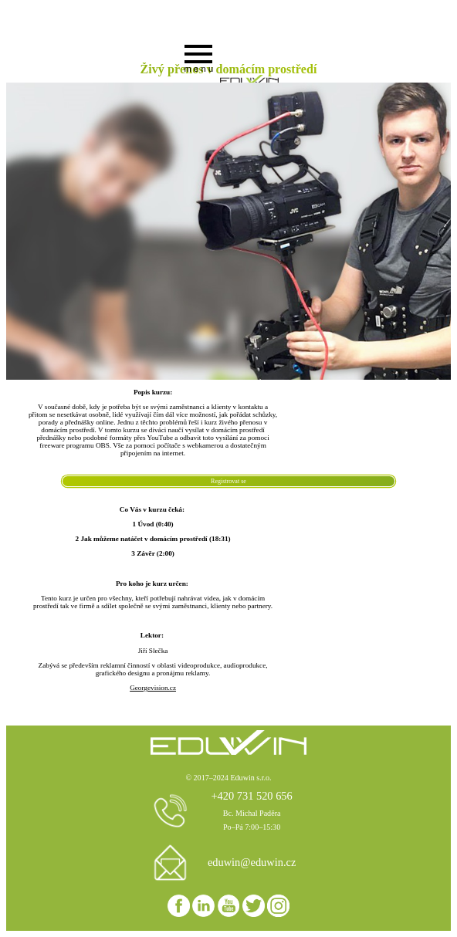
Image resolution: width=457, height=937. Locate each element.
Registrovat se (228, 481)
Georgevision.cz (153, 688)
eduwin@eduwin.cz (252, 862)
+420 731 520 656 (251, 796)
